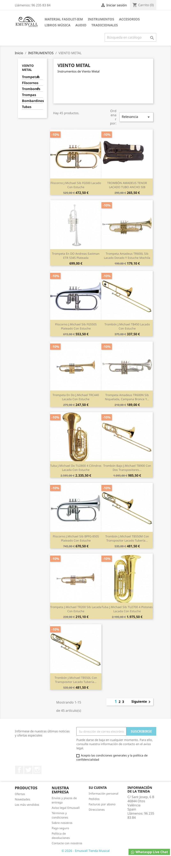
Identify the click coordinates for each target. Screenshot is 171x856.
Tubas (26, 107)
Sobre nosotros (62, 823)
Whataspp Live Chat (149, 852)
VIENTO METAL (28, 67)
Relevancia (136, 117)
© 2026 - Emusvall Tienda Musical (86, 851)
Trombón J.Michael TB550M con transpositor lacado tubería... (127, 538)
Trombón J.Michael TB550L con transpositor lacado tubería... (76, 680)
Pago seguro (60, 828)
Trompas (29, 95)
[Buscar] (130, 37)
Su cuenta (98, 787)
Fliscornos (30, 83)
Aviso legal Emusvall (66, 808)
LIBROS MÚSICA (57, 25)
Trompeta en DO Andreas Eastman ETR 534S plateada (76, 256)
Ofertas (20, 794)
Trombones (31, 89)
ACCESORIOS (129, 19)
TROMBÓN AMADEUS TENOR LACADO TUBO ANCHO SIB (127, 185)
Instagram (37, 770)
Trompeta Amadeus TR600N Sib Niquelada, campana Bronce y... (127, 397)
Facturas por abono (102, 804)
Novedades (22, 799)
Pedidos (94, 799)
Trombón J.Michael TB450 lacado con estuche (127, 326)
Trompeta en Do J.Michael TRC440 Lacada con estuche (76, 397)
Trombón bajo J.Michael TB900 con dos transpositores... (127, 468)
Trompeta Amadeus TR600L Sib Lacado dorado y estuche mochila (127, 256)
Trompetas (31, 77)
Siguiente (141, 701)
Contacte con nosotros (67, 843)
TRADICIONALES (104, 25)
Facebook (19, 770)
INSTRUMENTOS (101, 19)
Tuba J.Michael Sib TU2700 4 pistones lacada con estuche (127, 609)
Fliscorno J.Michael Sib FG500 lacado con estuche (75, 185)
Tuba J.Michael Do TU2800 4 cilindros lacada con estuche (75, 468)
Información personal (103, 793)
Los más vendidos (27, 805)
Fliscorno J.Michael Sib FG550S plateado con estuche (76, 326)
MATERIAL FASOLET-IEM (64, 19)
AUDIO (80, 25)
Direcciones (97, 809)
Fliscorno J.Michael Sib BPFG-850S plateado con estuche (76, 538)
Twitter (28, 770)
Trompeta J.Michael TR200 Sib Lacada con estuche (75, 609)
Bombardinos (32, 101)
